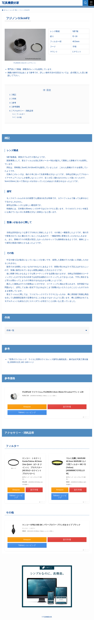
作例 (14, 99)
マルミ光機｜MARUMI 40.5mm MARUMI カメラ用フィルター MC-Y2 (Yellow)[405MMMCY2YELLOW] (76, 466)
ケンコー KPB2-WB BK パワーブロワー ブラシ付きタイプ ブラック (51, 525)
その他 (19, 117)
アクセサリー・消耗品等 (22, 111)
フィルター (21, 114)
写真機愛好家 (10, 2)
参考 (14, 103)
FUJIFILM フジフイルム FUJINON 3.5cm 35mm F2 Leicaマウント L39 (52, 392)
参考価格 (16, 107)
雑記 (14, 95)
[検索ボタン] (85, 3)
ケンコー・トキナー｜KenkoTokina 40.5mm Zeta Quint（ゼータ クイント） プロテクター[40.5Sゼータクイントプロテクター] (32, 466)
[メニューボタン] (91, 3)
